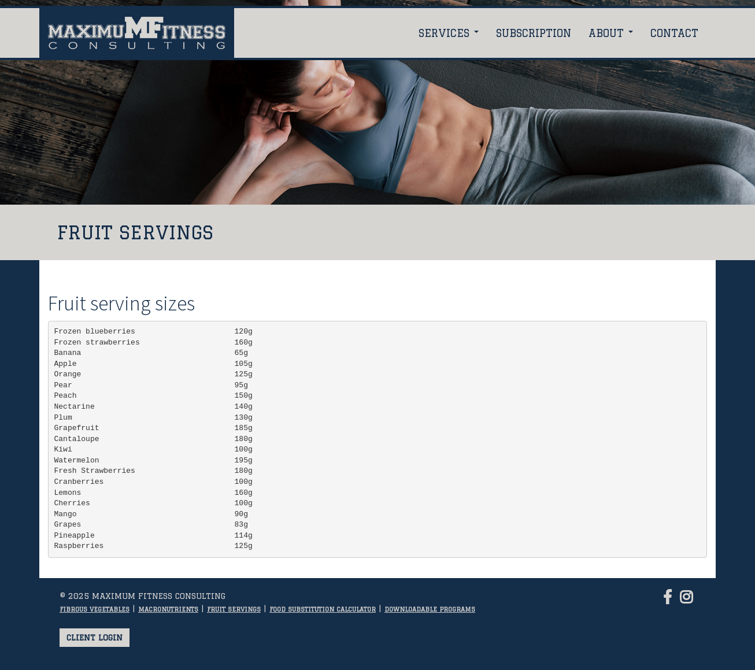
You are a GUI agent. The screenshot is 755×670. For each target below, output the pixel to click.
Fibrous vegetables (94, 609)
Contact (674, 33)
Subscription (533, 33)
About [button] (611, 33)
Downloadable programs (429, 609)
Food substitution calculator (322, 609)
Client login (94, 637)
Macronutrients (168, 609)
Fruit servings (234, 609)
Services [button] (449, 33)
